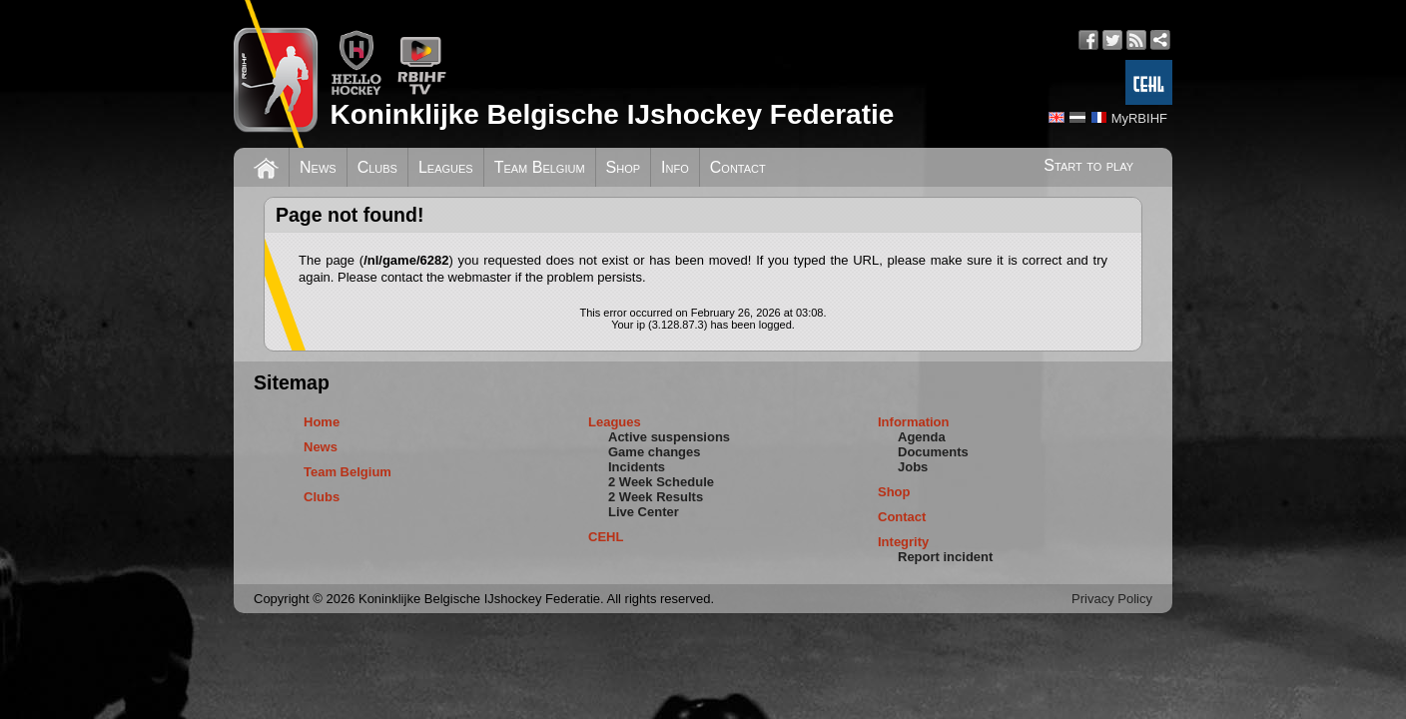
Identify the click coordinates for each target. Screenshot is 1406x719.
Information (914, 421)
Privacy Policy (1111, 598)
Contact (738, 167)
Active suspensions (669, 436)
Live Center (643, 511)
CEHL (605, 536)
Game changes (654, 451)
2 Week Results (655, 496)
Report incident (945, 556)
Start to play (1088, 165)
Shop (623, 167)
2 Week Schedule (661, 481)
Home (322, 421)
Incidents (636, 466)
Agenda (922, 436)
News (318, 167)
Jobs (913, 466)
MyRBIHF (1139, 118)
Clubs (377, 167)
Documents (933, 451)
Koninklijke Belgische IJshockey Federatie (612, 114)
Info (675, 167)
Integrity (903, 541)
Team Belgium (539, 167)
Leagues (445, 167)
